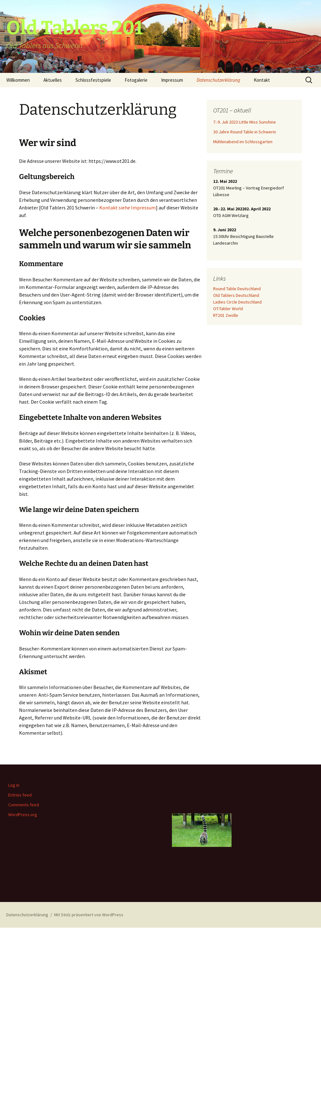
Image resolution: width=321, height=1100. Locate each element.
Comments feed (23, 805)
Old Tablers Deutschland (236, 295)
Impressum (172, 80)
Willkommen (18, 80)
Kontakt (262, 80)
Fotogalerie (136, 80)
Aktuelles (52, 80)
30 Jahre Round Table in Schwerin (244, 132)
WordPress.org (22, 814)
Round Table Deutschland (237, 288)
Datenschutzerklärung (218, 80)
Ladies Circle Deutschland (237, 302)
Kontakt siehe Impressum (127, 207)
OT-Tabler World (228, 308)
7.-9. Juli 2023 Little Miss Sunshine (244, 122)
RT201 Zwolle (225, 315)
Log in (13, 785)
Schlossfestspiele (93, 80)
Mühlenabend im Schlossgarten (242, 141)
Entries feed (20, 795)
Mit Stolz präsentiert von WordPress (88, 915)
